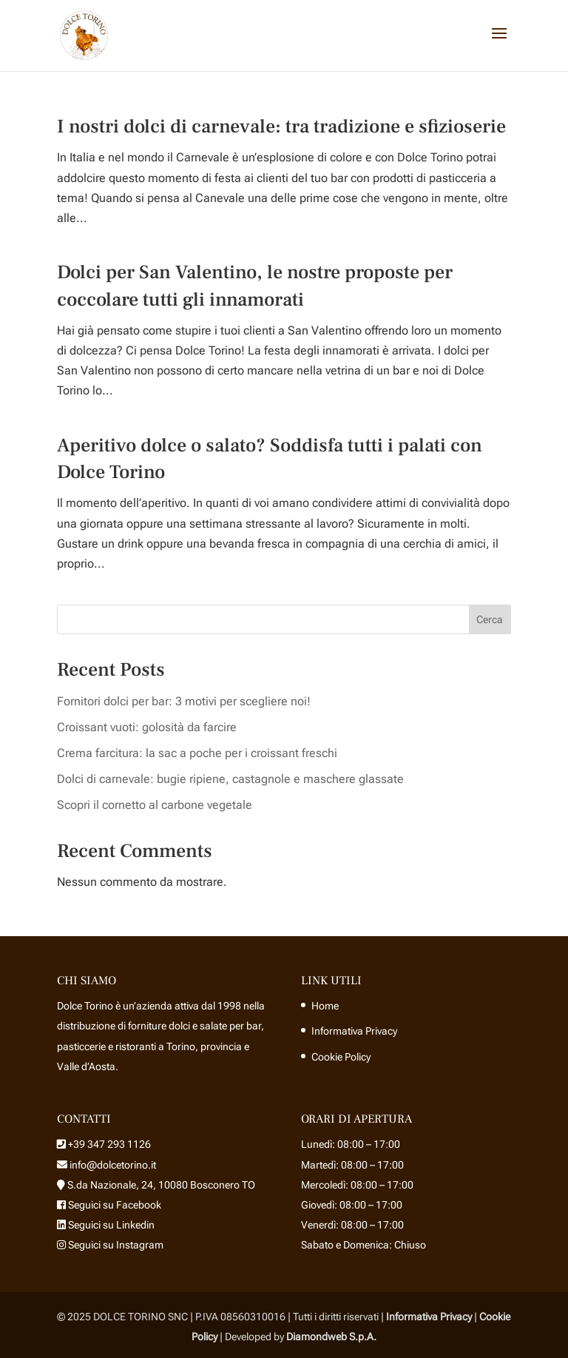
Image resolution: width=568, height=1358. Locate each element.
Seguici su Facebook (113, 1205)
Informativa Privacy (354, 1031)
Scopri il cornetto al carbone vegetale (154, 805)
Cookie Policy (341, 1057)
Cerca (489, 619)
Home (325, 1006)
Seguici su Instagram (114, 1245)
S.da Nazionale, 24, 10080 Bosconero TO (161, 1185)
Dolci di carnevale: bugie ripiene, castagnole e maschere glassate (230, 779)
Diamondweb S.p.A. (331, 1336)
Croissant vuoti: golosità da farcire (147, 727)
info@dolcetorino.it (111, 1165)
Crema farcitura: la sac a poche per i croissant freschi (197, 753)
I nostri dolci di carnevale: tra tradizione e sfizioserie (281, 126)
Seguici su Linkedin (110, 1225)
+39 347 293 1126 (109, 1144)
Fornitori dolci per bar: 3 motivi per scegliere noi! (184, 701)
